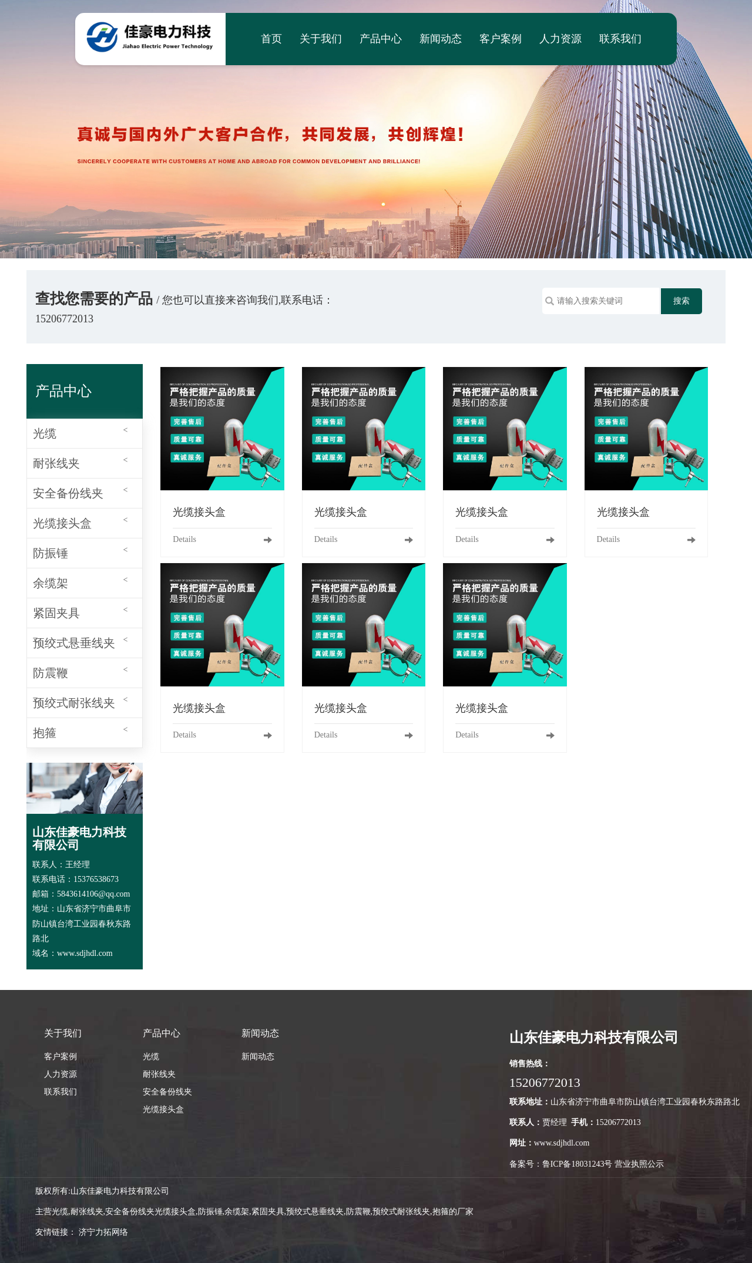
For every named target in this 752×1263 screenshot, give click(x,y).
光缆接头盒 (80, 521)
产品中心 (381, 39)
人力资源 (560, 39)
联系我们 (620, 39)
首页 (271, 39)
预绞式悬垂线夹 (80, 640)
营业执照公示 (639, 1164)
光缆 (80, 431)
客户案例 (500, 39)
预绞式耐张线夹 (80, 700)
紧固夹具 (80, 610)
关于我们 (321, 39)
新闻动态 (440, 39)
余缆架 (80, 581)
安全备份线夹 (80, 491)
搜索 (681, 301)
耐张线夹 (80, 461)
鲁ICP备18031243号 (577, 1164)
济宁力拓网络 (103, 1232)
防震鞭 (80, 670)
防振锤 (80, 551)
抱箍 (80, 730)
